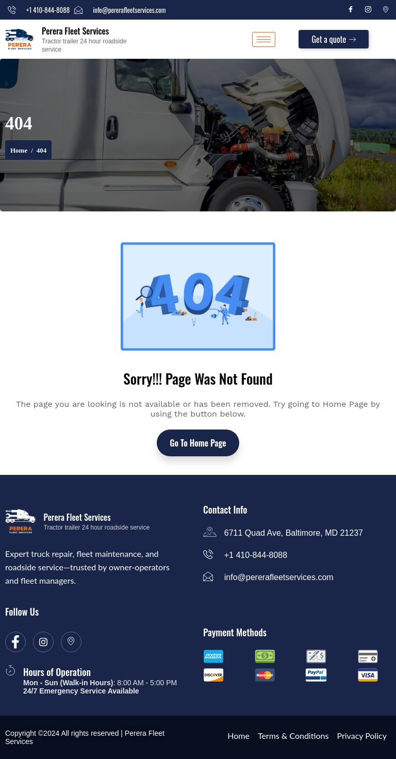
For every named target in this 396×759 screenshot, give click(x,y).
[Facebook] (350, 10)
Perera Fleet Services (75, 31)
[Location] (385, 10)
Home (18, 150)
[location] (71, 642)
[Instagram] (368, 10)
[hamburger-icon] (263, 39)
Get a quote (333, 39)
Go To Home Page (198, 443)
